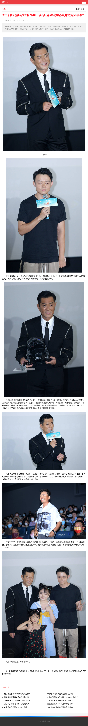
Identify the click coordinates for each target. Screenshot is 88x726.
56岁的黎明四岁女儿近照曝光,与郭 (60, 694)
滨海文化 (5, 2)
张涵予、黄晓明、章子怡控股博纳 (16, 704)
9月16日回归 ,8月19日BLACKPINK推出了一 (63, 697)
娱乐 (82, 9)
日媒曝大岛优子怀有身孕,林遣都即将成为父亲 (69, 671)
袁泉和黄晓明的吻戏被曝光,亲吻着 (60, 707)
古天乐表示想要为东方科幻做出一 (16, 707)
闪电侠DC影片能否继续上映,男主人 (17, 700)
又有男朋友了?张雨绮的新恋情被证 (60, 700)
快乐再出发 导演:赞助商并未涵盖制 (17, 694)
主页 (77, 9)
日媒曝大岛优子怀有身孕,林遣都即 (60, 704)
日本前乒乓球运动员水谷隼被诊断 (16, 697)
